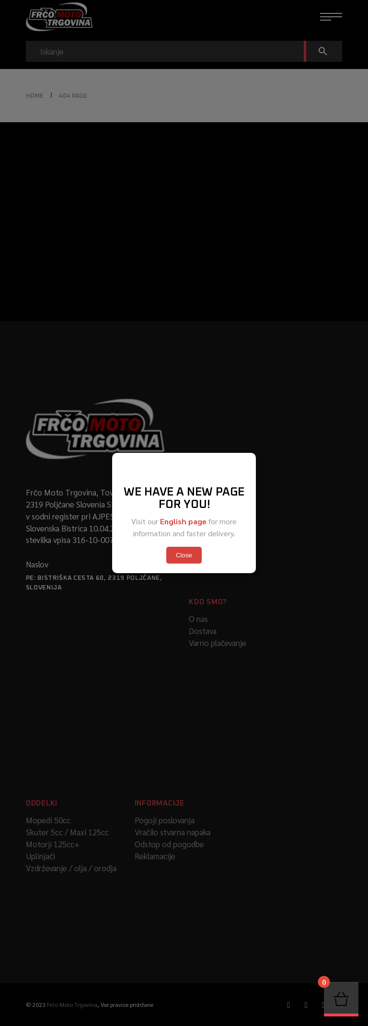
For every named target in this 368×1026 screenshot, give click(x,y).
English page (183, 521)
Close (184, 555)
